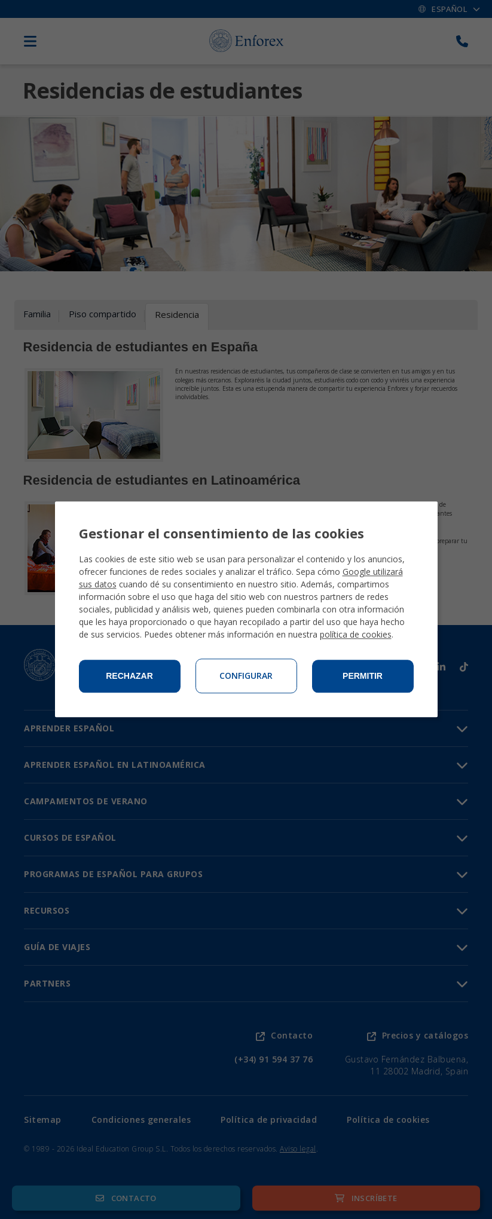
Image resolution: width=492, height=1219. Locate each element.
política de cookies (356, 635)
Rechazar (129, 676)
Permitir (363, 676)
